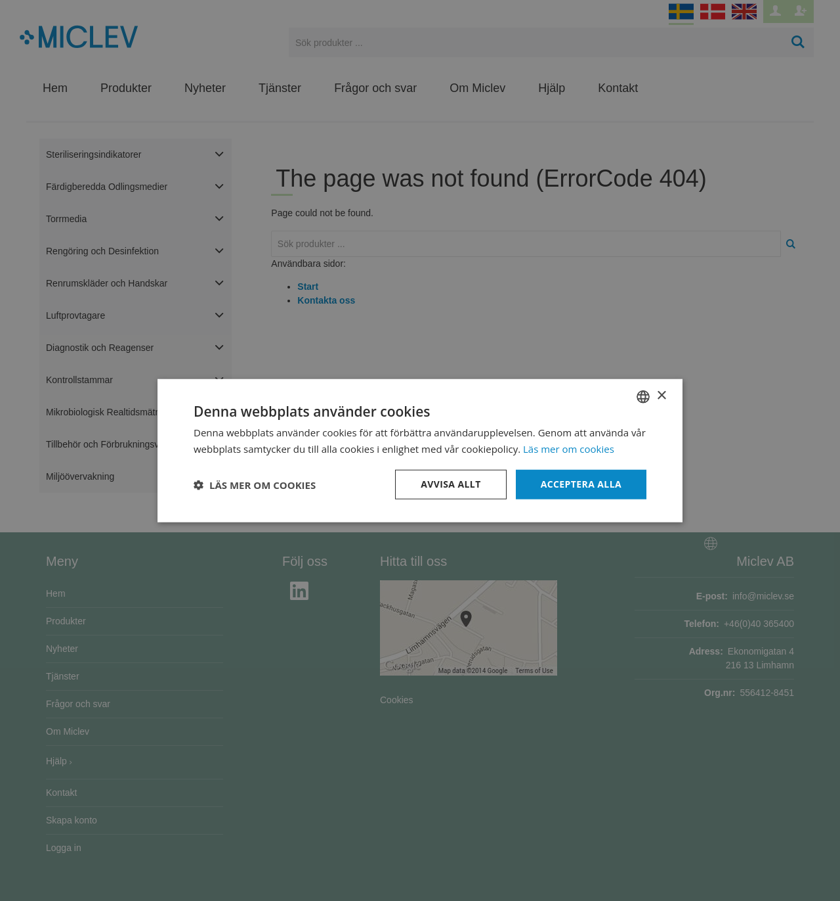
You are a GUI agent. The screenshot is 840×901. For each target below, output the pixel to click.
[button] (255, 484)
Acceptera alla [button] (581, 484)
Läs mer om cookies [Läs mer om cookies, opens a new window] (568, 448)
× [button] (661, 396)
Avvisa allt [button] (450, 484)
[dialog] (420, 450)
